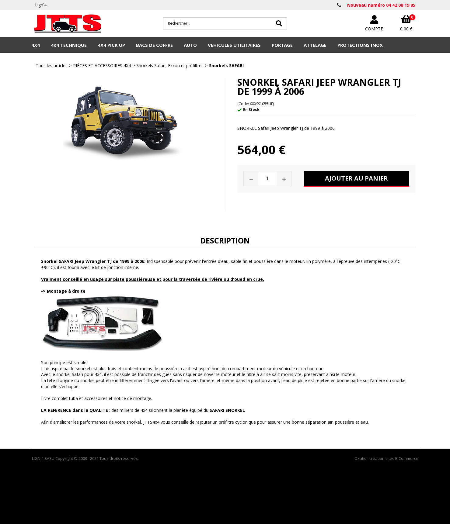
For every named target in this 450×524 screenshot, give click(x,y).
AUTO (190, 45)
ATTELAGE (315, 45)
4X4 (35, 45)
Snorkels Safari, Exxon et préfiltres (170, 65)
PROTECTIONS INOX (360, 45)
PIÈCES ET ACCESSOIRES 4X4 (102, 65)
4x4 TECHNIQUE (69, 45)
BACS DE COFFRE (154, 45)
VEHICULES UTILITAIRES (234, 45)
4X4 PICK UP (111, 45)
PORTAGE (282, 45)
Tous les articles (52, 65)
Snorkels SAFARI (226, 65)
